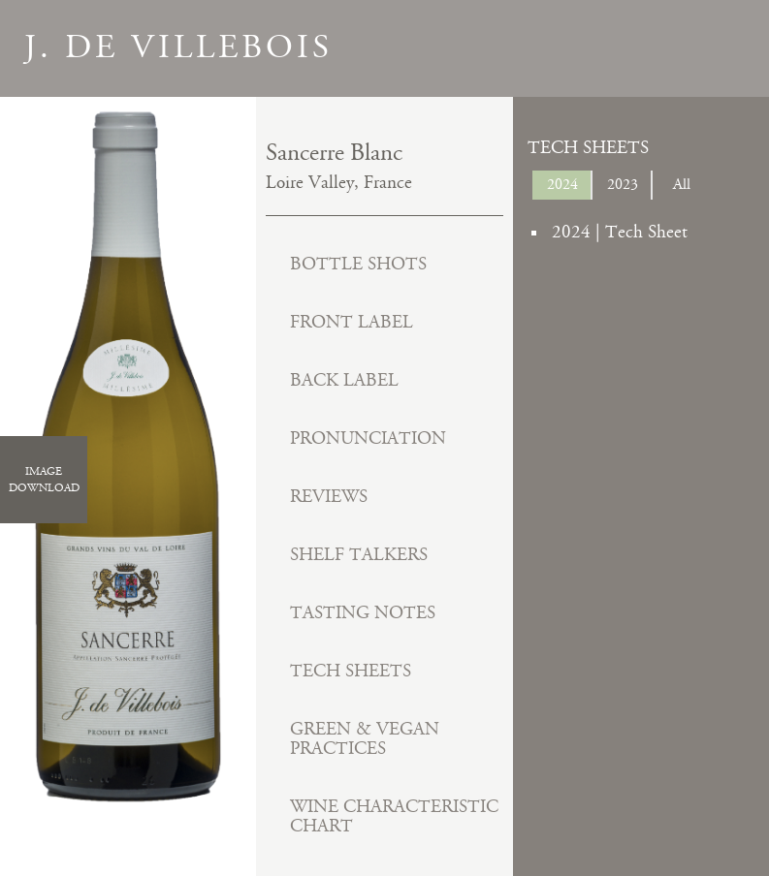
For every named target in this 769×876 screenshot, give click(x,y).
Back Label (344, 380)
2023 (622, 184)
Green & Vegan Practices (364, 739)
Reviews (329, 496)
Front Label (351, 322)
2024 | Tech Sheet (620, 232)
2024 (562, 184)
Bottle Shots (358, 264)
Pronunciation (368, 438)
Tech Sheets (350, 671)
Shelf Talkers (359, 555)
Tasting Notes (362, 613)
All (681, 184)
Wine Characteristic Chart (394, 816)
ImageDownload (44, 479)
